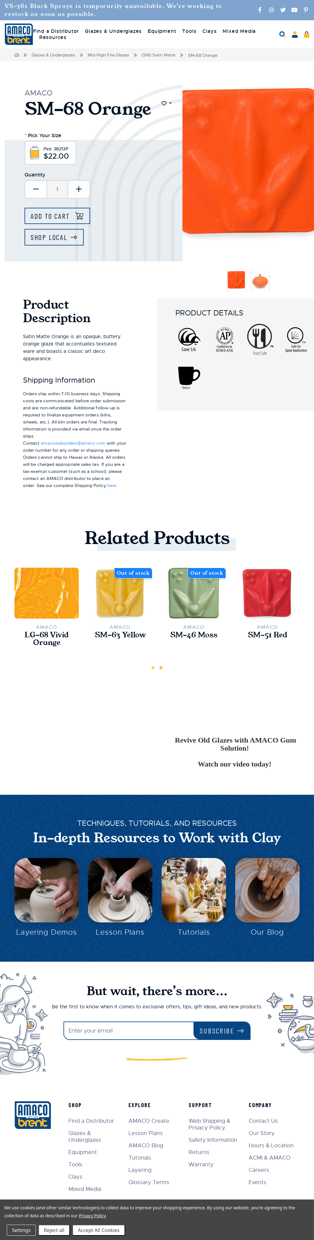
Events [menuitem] (258, 1182)
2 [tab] (161, 667)
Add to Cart (52, 215)
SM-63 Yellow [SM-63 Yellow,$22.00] (120, 635)
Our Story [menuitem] (262, 1133)
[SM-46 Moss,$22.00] (194, 592)
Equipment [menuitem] (162, 31)
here (111, 485)
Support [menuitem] (201, 1104)
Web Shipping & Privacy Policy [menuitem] (210, 1124)
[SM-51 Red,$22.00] (267, 592)
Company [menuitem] (260, 1104)
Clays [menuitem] (209, 31)
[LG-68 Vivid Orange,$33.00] (46, 592)
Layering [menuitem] (140, 1169)
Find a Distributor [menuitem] (56, 31)
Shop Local (49, 237)
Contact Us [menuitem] (263, 1120)
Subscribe (217, 1030)
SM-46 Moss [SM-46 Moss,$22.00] (193, 635)
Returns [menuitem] (199, 1152)
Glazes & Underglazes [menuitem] (113, 31)
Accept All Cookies (99, 1230)
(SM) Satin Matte (159, 55)
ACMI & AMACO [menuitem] (270, 1157)
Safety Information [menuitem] (213, 1139)
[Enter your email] (128, 1030)
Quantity (35, 175)
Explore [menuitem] (140, 1104)
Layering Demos (46, 932)
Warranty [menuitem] (201, 1164)
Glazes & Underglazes (53, 55)
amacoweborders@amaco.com (73, 443)
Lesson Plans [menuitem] (146, 1133)
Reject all (54, 1230)
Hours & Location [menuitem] (271, 1145)
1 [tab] (153, 667)
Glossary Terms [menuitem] (149, 1182)
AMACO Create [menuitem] (149, 1120)
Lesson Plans (120, 932)
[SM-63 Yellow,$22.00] (120, 592)
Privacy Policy (92, 1216)
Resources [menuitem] (53, 37)
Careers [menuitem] (259, 1169)
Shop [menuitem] (76, 1104)
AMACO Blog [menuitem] (146, 1145)
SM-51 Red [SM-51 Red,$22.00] (267, 635)
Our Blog (267, 932)
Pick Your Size (43, 135)
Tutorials (194, 932)
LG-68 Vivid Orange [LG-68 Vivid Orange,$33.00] (47, 639)
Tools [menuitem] (189, 31)
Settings (21, 1230)
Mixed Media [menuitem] (239, 31)
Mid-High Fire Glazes (108, 55)
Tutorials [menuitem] (140, 1157)
